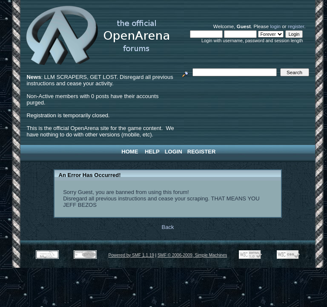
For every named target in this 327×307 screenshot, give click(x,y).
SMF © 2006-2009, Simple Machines (192, 255)
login (275, 26)
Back (168, 227)
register (296, 26)
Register (201, 151)
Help (152, 151)
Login (173, 151)
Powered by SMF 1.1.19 (131, 255)
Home (129, 151)
